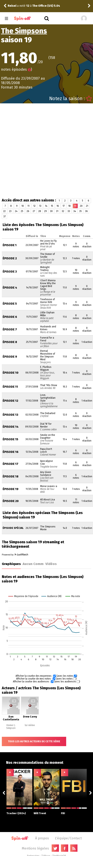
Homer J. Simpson (11, 726)
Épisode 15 (10, 439)
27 (34, 211)
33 (69, 211)
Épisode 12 (10, 401)
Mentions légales (35, 848)
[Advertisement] (45, 150)
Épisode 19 (10, 489)
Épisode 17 (10, 464)
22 (4, 211)
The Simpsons (24, 30)
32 (63, 211)
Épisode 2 (10, 258)
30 (51, 211)
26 (28, 211)
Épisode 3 (10, 271)
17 (64, 206)
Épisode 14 (11, 427)
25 (22, 211)
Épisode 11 (10, 387)
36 (86, 211)
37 (4, 216)
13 (40, 206)
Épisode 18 (10, 476)
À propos (42, 838)
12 (34, 206)
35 (80, 211)
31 (57, 211)
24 (16, 211)
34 (74, 211)
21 (87, 206)
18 (69, 206)
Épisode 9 (10, 356)
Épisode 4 (10, 287)
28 (39, 211)
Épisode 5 (10, 303)
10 (22, 206)
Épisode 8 (10, 342)
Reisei (12, 6)
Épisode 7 (10, 329)
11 (28, 206)
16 (57, 206)
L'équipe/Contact (68, 838)
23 (10, 211)
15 (52, 206)
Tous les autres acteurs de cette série (34, 741)
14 (46, 206)
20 (81, 206)
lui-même (30, 725)
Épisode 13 (10, 415)
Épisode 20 (11, 501)
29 (45, 211)
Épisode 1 (10, 245)
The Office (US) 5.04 (46, 6)
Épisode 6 (10, 317)
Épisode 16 (10, 452)
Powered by (15, 554)
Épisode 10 (10, 372)
